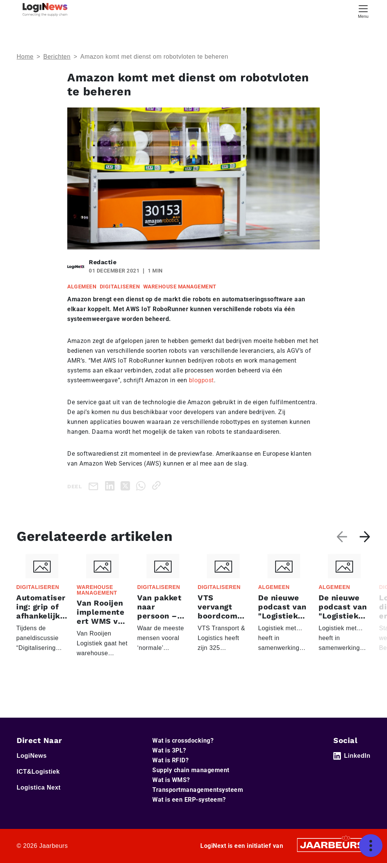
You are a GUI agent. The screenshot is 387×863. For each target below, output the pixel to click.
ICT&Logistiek (38, 771)
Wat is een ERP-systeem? (189, 799)
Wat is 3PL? (169, 750)
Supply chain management (190, 770)
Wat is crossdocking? (183, 740)
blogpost (201, 380)
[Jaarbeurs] (332, 844)
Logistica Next (38, 787)
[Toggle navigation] (363, 11)
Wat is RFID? (170, 760)
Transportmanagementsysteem (197, 789)
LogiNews (32, 755)
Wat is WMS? (171, 780)
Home (25, 56)
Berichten (57, 56)
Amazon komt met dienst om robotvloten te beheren (154, 56)
